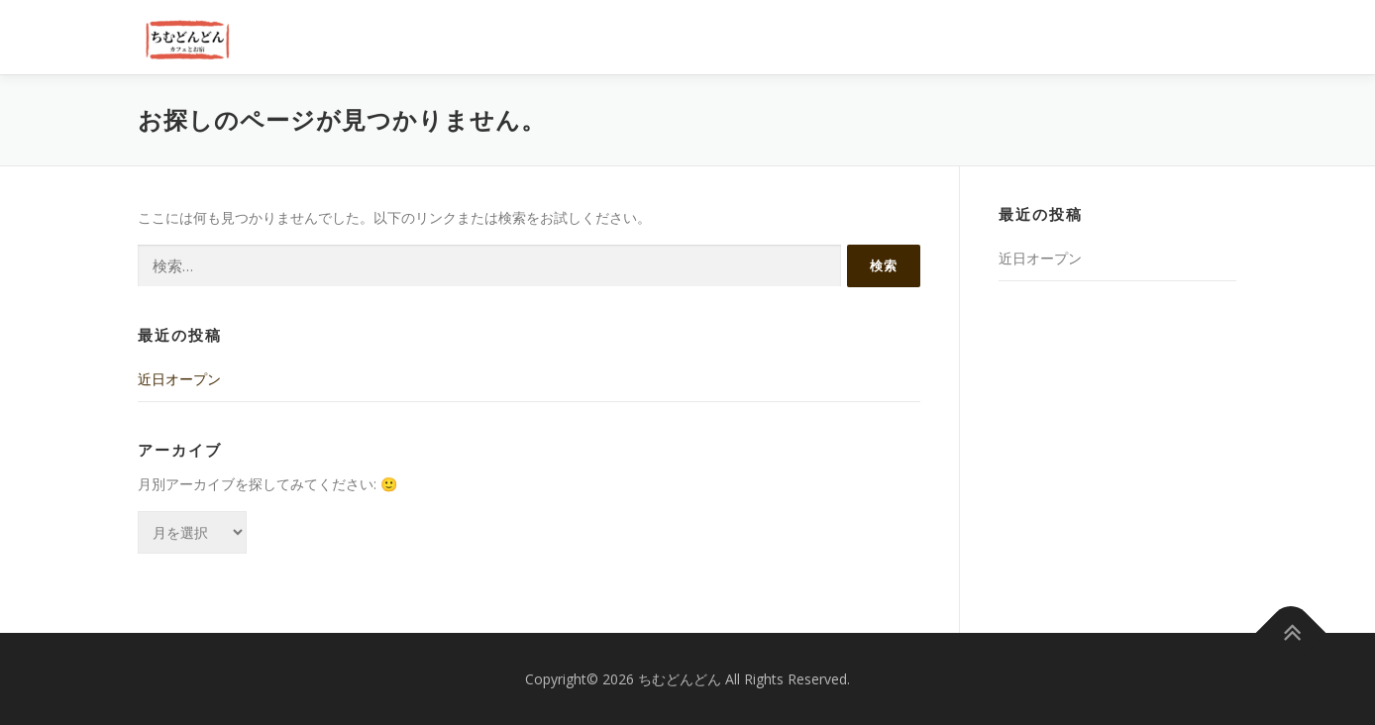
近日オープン (179, 378)
